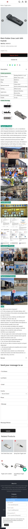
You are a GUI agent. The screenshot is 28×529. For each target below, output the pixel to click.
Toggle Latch (7, 5)
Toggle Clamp (14, 498)
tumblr (20, 65)
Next (25, 20)
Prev (2, 20)
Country (3, 391)
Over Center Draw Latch (6, 453)
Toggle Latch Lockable (6, 473)
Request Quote (14, 55)
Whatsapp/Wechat (5, 422)
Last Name (3, 378)
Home (2, 5)
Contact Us (14, 59)
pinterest (17, 65)
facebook (7, 65)
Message (3, 404)
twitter (12, 65)
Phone (2, 397)
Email (2, 384)
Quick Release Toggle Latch (19, 474)
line (10, 65)
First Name (4, 371)
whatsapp (15, 65)
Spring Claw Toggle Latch (20, 453)
